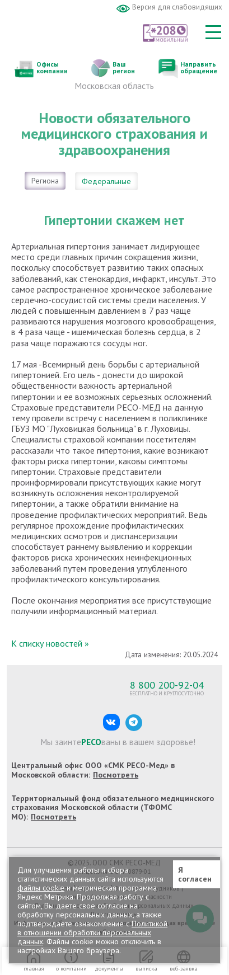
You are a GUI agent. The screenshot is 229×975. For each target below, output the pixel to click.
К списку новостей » (50, 643)
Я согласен (195, 874)
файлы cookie (40, 888)
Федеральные (106, 181)
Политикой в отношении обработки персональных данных (92, 932)
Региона (45, 181)
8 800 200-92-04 (167, 684)
